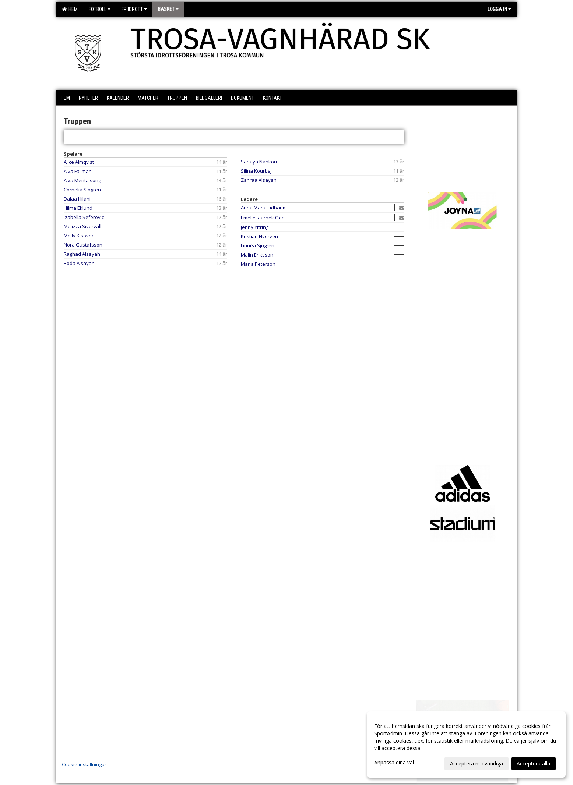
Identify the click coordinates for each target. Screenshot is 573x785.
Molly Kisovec (79, 235)
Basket (168, 9)
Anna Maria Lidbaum (264, 207)
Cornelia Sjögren (82, 189)
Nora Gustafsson (83, 244)
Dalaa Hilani (77, 198)
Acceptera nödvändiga (476, 763)
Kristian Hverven (259, 236)
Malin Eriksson (257, 254)
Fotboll (99, 9)
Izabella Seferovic (84, 217)
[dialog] (466, 744)
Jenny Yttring (254, 227)
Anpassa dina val (394, 762)
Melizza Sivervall (82, 226)
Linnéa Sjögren (257, 245)
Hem (70, 9)
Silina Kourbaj (256, 170)
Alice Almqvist (79, 162)
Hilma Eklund (78, 208)
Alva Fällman (78, 171)
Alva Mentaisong (82, 180)
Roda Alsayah (79, 263)
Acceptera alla (533, 763)
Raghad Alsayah (82, 254)
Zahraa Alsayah (259, 180)
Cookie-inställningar (84, 764)
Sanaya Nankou (259, 161)
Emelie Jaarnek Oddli (264, 217)
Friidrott (134, 9)
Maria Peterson (258, 264)
